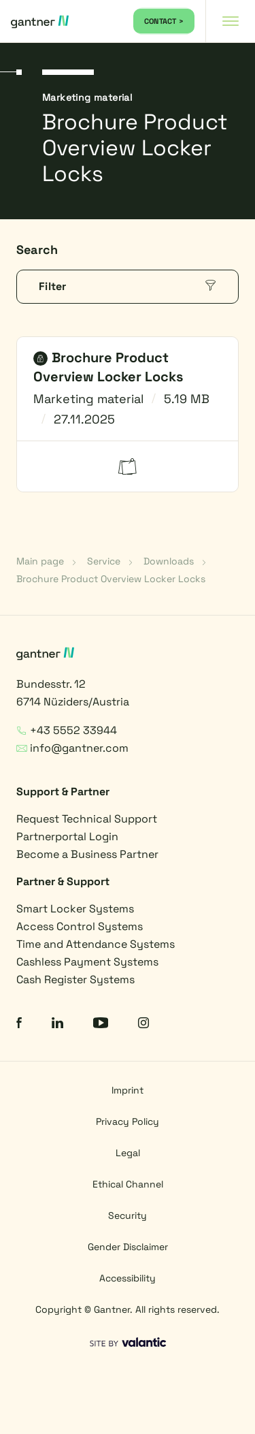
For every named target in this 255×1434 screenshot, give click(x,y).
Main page (40, 561)
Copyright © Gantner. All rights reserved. (127, 1309)
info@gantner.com (72, 748)
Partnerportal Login (67, 836)
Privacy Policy (127, 1121)
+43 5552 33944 (66, 730)
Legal (128, 1153)
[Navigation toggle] (230, 21)
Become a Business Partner (87, 854)
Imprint (127, 1090)
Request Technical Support (86, 819)
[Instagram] (143, 1024)
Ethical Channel (127, 1184)
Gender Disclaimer (128, 1247)
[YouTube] (100, 1024)
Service (103, 561)
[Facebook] (19, 1024)
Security (127, 1215)
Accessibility (127, 1278)
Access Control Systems (79, 926)
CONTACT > (164, 21)
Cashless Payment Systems (87, 962)
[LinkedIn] (57, 1024)
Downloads (168, 561)
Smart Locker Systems (75, 909)
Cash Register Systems (75, 979)
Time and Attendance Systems (95, 944)
